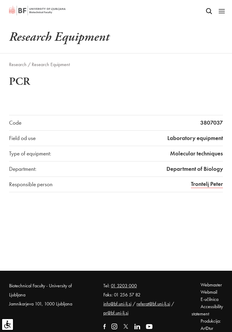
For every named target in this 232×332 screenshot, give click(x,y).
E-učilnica (209, 299)
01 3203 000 (124, 286)
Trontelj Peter (207, 184)
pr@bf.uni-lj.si (115, 313)
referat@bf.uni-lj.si (153, 304)
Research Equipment (51, 64)
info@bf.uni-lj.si (117, 304)
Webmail (209, 292)
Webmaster (211, 285)
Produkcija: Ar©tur (211, 324)
